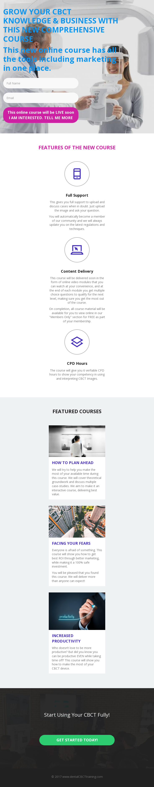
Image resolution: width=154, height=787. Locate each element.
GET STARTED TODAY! (77, 739)
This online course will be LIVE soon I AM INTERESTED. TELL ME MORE (41, 115)
